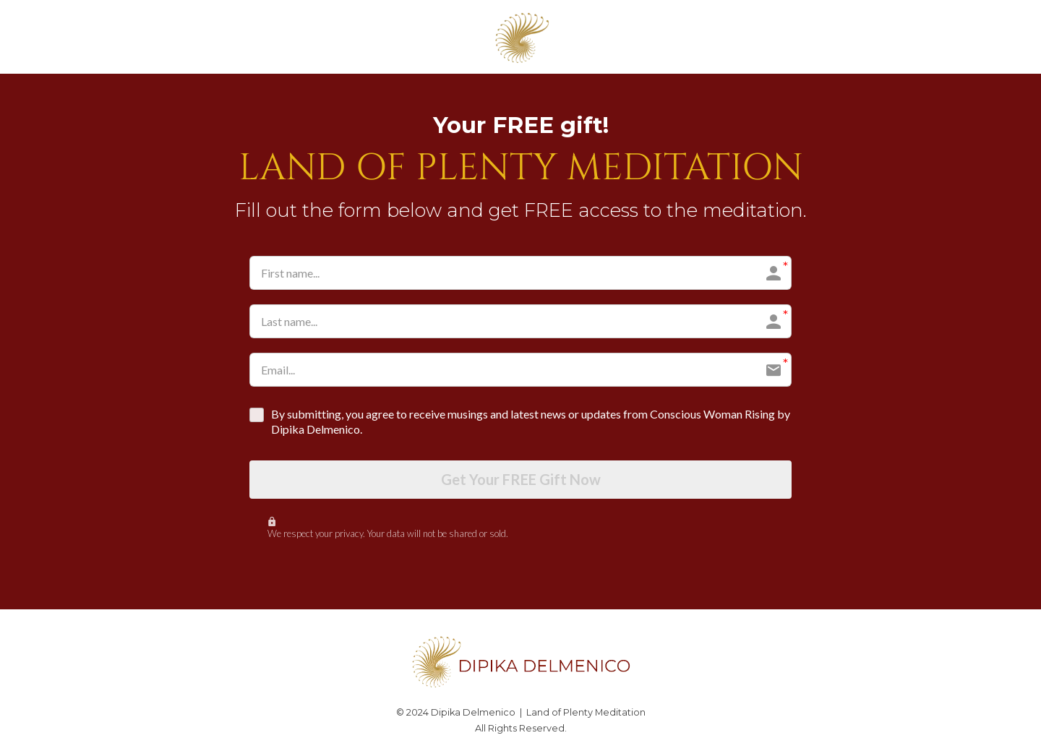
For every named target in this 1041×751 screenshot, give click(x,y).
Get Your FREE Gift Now (521, 480)
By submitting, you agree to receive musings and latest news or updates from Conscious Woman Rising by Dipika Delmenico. (530, 421)
